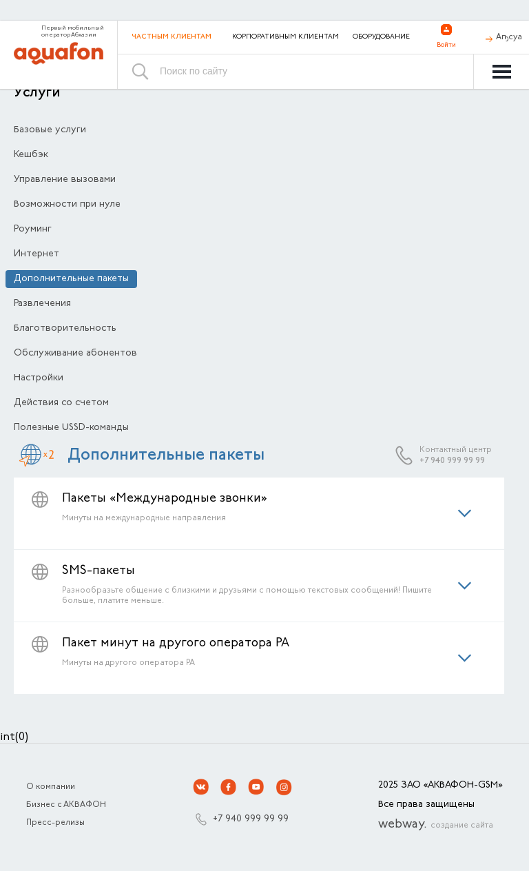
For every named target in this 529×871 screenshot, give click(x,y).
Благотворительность (65, 329)
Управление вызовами (65, 180)
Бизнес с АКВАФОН (66, 805)
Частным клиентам (171, 37)
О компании (50, 787)
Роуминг (33, 229)
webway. (435, 825)
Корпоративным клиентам (285, 37)
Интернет (36, 254)
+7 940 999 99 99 (452, 461)
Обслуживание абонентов (75, 353)
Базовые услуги (50, 130)
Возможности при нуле (67, 204)
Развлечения (42, 304)
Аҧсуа (509, 37)
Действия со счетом (61, 403)
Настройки (38, 378)
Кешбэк (31, 155)
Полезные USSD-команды (71, 428)
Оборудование (381, 37)
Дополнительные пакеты (71, 279)
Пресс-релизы (55, 823)
